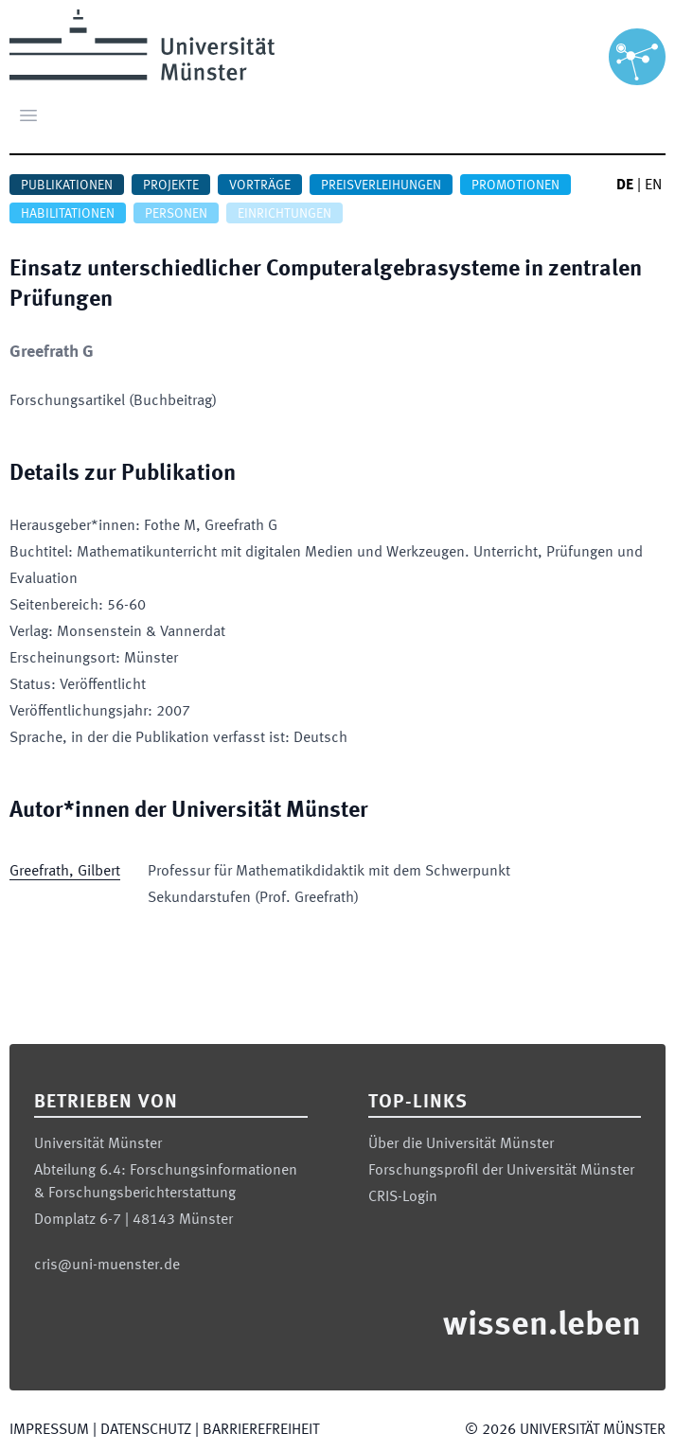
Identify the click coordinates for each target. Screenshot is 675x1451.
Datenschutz (145, 1430)
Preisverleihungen (381, 185)
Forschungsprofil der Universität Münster (501, 1170)
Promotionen (515, 185)
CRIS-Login (402, 1197)
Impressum (49, 1430)
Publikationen (67, 185)
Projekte (171, 185)
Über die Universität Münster (461, 1144)
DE (624, 185)
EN (653, 185)
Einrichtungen (284, 214)
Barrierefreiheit (261, 1430)
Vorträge (260, 185)
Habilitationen (68, 214)
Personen (176, 214)
